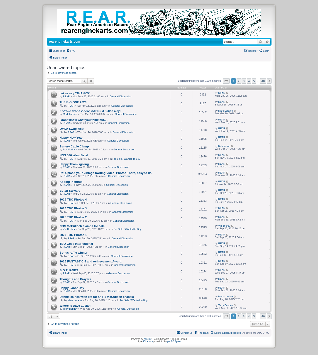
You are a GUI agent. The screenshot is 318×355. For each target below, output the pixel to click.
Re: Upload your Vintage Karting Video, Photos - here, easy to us (106, 173)
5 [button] (254, 81)
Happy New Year (71, 137)
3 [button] (244, 81)
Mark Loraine (70, 114)
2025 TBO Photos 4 (73, 199)
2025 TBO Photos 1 (73, 235)
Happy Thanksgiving (74, 164)
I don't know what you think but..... (84, 120)
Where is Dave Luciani (75, 305)
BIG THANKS (69, 270)
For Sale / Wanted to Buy (126, 158)
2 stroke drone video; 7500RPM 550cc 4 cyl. (91, 111)
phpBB (147, 339)
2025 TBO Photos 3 (73, 208)
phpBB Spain (174, 341)
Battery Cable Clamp (74, 146)
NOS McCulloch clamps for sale (82, 226)
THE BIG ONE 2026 (73, 102)
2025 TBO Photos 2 (73, 217)
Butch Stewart (70, 190)
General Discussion (120, 96)
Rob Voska (69, 149)
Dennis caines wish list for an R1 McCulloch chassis (97, 297)
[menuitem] (70, 51)
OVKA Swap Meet (72, 128)
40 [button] (263, 81)
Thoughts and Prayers (75, 279)
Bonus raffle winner (74, 252)
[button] (226, 81)
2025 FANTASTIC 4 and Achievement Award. (91, 261)
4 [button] (249, 81)
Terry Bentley (70, 308)
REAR (66, 96)
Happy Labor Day (72, 288)
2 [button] (239, 81)
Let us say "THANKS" (75, 93)
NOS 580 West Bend (74, 155)
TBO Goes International (76, 243)
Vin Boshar (69, 229)
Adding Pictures (71, 182)
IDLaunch (148, 341)
